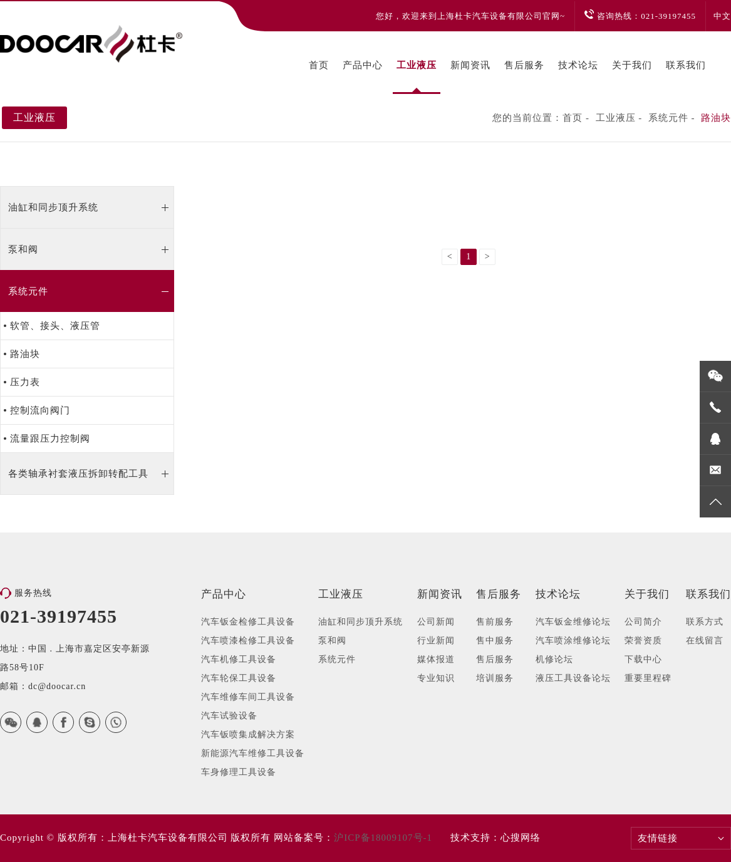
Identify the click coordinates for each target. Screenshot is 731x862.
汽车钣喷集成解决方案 (248, 734)
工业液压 (417, 65)
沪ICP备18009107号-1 (383, 838)
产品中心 (363, 65)
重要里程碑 (648, 678)
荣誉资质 (643, 640)
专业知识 (436, 678)
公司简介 (643, 621)
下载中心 (643, 659)
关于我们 (632, 65)
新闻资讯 (470, 65)
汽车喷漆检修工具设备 (248, 640)
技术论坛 (578, 65)
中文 (722, 16)
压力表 (25, 382)
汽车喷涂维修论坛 (573, 640)
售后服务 (524, 65)
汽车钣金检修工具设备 (248, 621)
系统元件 (668, 118)
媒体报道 (436, 659)
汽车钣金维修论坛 (573, 621)
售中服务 (495, 640)
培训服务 (495, 678)
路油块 (716, 118)
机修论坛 (554, 659)
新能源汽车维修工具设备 (252, 753)
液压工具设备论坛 (573, 678)
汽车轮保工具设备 (238, 678)
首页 (319, 65)
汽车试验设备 (229, 715)
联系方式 (704, 621)
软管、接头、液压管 (55, 326)
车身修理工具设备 (238, 772)
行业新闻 (436, 640)
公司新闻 (436, 621)
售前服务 (495, 621)
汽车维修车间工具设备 (248, 697)
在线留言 (704, 640)
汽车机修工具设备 (238, 659)
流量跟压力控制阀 (50, 439)
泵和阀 (23, 249)
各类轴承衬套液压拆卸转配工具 (78, 474)
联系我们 (686, 65)
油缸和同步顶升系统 (53, 207)
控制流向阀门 (40, 410)
